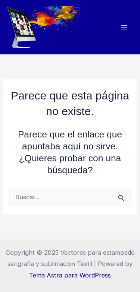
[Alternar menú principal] (124, 27)
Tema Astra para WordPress (70, 275)
